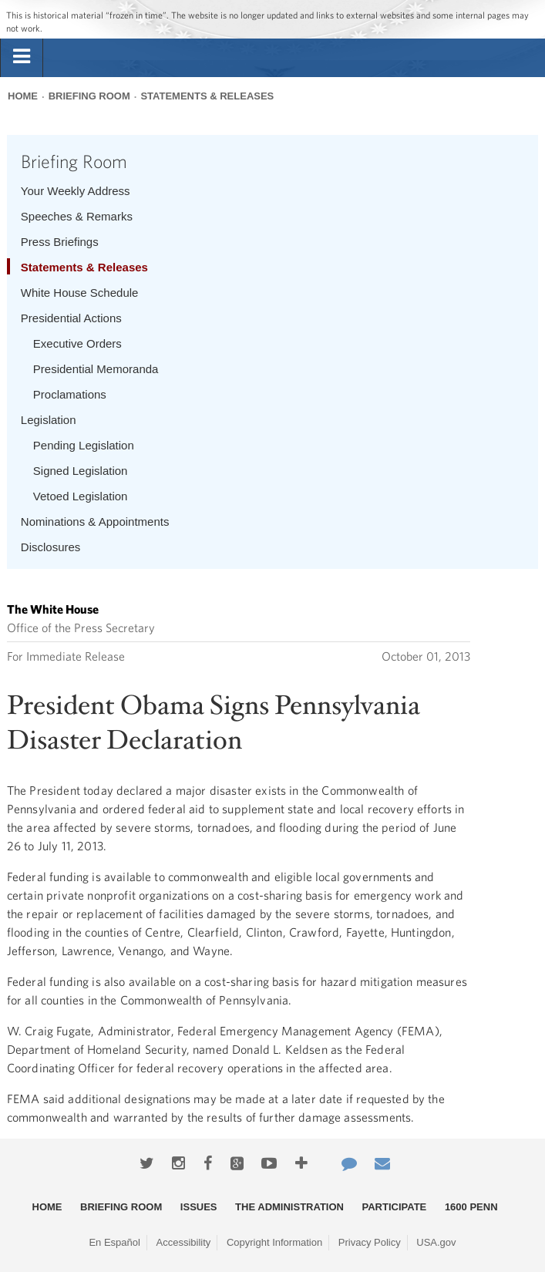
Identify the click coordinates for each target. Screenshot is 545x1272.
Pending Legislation (83, 445)
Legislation (48, 419)
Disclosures (51, 547)
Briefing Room (89, 96)
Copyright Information (274, 1242)
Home (23, 96)
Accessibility (183, 1242)
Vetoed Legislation (80, 496)
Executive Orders (77, 343)
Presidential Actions (71, 318)
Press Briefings (60, 241)
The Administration (289, 1207)
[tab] (21, 57)
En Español (114, 1242)
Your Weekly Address (75, 190)
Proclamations (69, 394)
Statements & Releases (207, 96)
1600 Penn (471, 1207)
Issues (198, 1207)
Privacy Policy (369, 1242)
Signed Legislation (80, 470)
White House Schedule (80, 292)
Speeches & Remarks (77, 216)
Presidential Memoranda (96, 368)
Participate (394, 1207)
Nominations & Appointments (95, 521)
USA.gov (436, 1242)
